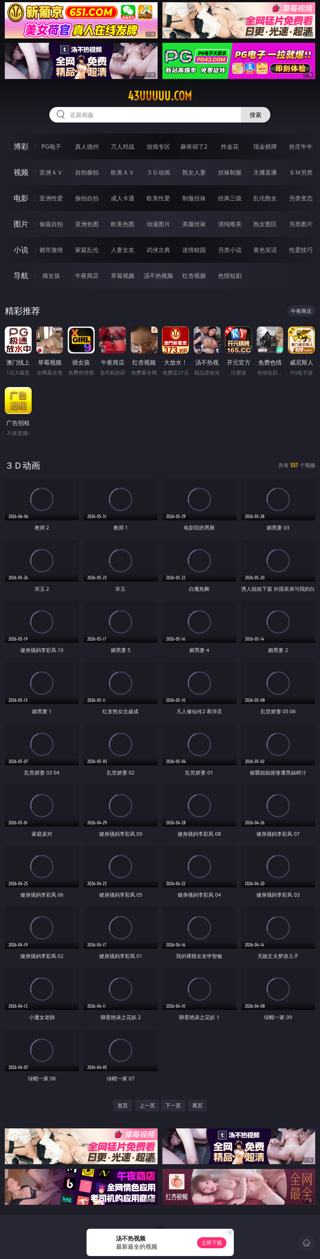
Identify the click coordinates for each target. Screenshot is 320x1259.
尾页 (197, 1105)
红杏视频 (194, 276)
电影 (21, 198)
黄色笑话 (265, 250)
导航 (21, 275)
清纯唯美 (230, 224)
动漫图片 (158, 224)
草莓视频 (122, 276)
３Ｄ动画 (158, 172)
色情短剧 (230, 276)
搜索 (255, 115)
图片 (21, 224)
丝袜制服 (230, 172)
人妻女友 (122, 250)
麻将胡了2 (193, 146)
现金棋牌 (265, 146)
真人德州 (87, 146)
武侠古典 (158, 250)
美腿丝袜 (194, 224)
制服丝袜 (194, 198)
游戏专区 (158, 146)
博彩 (21, 146)
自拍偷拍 (87, 172)
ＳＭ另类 (301, 172)
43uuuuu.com (160, 96)
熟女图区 (265, 224)
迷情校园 (194, 250)
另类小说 (230, 250)
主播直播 (265, 172)
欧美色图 (122, 224)
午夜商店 (87, 276)
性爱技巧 (301, 250)
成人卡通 (122, 198)
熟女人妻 (194, 172)
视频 (21, 172)
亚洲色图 (87, 224)
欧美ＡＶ (122, 172)
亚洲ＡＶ (51, 172)
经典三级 (230, 198)
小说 (21, 250)
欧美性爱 (158, 198)
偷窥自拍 (51, 224)
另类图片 (301, 224)
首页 (122, 1105)
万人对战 (122, 146)
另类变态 (301, 198)
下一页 (173, 1105)
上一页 (147, 1105)
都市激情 (51, 250)
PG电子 (51, 146)
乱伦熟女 (265, 198)
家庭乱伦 (87, 250)
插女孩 (51, 276)
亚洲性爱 (51, 198)
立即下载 (211, 1242)
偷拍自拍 (87, 198)
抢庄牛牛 (301, 146)
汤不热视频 (158, 276)
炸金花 (230, 146)
